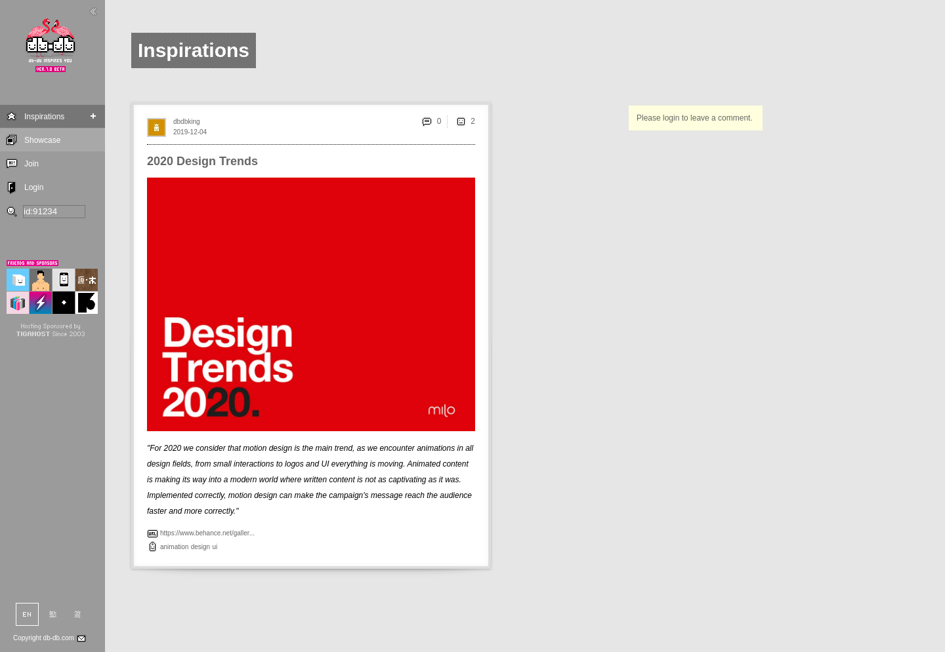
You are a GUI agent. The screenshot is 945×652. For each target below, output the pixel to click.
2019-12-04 (190, 132)
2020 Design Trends (202, 161)
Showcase (42, 140)
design (200, 546)
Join (31, 163)
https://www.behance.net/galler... (207, 533)
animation (174, 546)
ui (215, 546)
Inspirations (44, 116)
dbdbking (186, 121)
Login (33, 187)
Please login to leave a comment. (695, 118)
